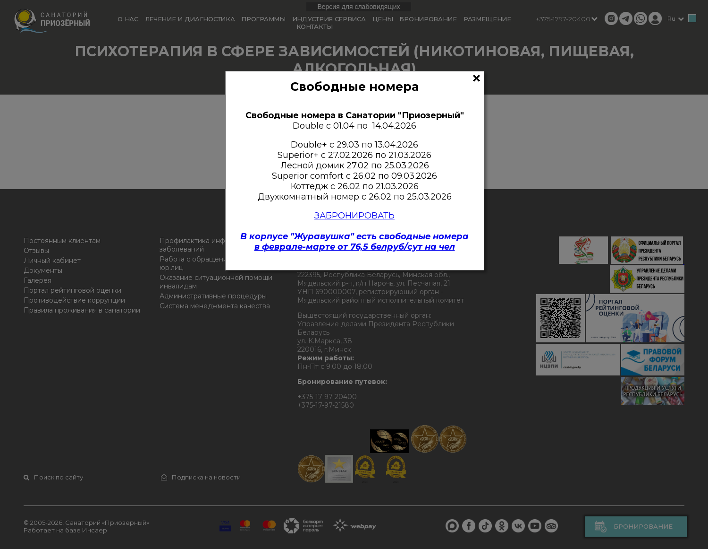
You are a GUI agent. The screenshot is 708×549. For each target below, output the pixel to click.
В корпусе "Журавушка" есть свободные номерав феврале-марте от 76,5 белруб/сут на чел (354, 241)
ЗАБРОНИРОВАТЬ (354, 215)
